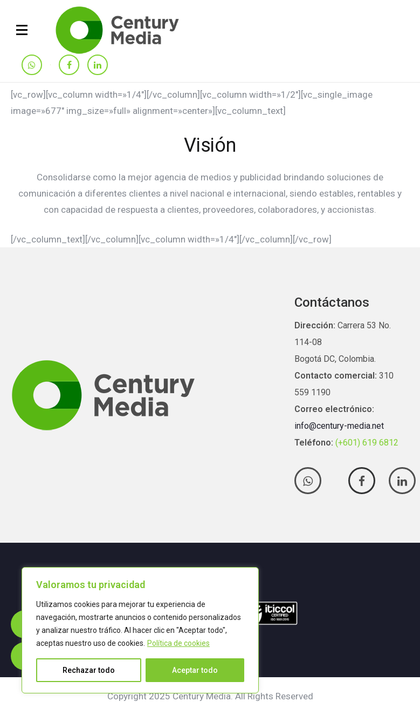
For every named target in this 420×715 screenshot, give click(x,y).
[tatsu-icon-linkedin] (97, 66)
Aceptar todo (195, 670)
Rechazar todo (89, 670)
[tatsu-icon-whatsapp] (32, 66)
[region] (140, 630)
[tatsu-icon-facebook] (69, 66)
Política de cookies (178, 643)
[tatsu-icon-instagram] (50, 65)
